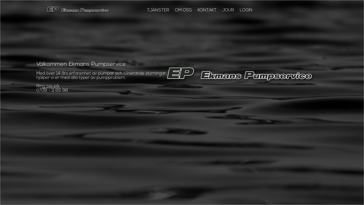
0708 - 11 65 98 (52, 91)
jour (228, 10)
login (246, 10)
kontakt (207, 10)
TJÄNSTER (158, 10)
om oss (183, 10)
